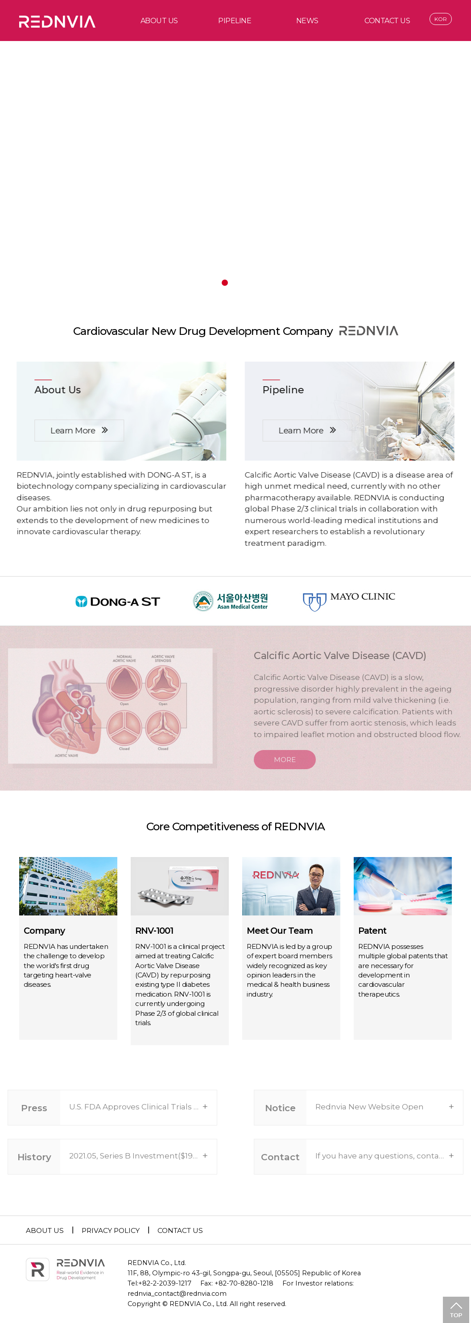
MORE (292, 759)
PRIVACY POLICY (111, 1230)
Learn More (76, 430)
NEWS (307, 20)
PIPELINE (234, 20)
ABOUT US (159, 20)
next (421, 151)
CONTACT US (387, 20)
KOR (440, 19)
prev (50, 151)
